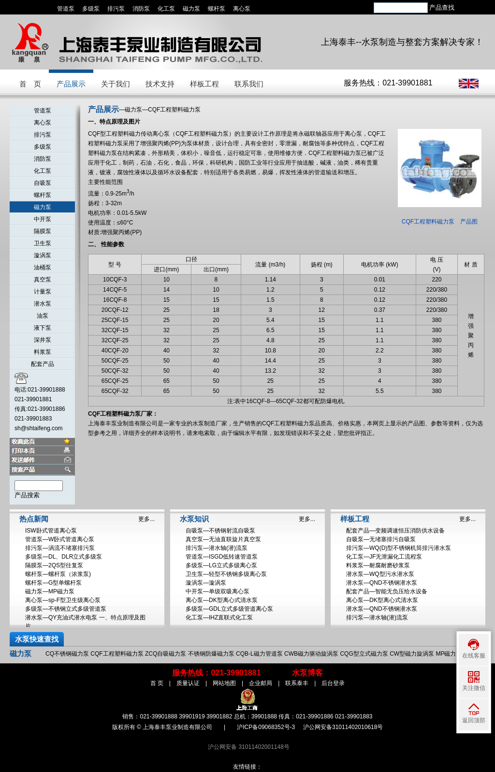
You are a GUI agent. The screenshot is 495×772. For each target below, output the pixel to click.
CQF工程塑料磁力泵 (116, 653)
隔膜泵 (42, 231)
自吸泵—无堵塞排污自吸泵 (381, 539)
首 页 (30, 84)
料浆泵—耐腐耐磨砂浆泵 (378, 565)
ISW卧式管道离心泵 (51, 530)
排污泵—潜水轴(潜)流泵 (217, 548)
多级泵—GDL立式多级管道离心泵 (229, 608)
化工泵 (166, 8)
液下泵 (42, 327)
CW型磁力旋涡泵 (412, 653)
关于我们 (115, 84)
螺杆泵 (216, 8)
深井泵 (42, 340)
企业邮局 (260, 683)
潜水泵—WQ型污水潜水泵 (380, 574)
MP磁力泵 (449, 653)
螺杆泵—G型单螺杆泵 (53, 582)
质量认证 (188, 683)
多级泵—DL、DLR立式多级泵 (63, 556)
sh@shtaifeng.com (39, 428)
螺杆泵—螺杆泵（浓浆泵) (58, 574)
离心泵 (241, 8)
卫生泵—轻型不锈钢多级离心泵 (226, 574)
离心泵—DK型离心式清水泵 (222, 600)
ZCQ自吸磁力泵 (165, 653)
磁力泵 (191, 8)
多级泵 (91, 8)
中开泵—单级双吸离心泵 (217, 591)
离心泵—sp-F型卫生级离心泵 (63, 600)
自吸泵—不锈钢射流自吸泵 (220, 530)
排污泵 (116, 8)
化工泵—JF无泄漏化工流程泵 (384, 556)
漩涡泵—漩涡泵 (206, 582)
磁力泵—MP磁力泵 (49, 591)
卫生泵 (42, 243)
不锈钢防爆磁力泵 (211, 653)
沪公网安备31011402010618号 (343, 727)
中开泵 (42, 219)
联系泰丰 (296, 683)
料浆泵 (42, 352)
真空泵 (42, 279)
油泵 (42, 315)
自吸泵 (42, 183)
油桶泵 (42, 267)
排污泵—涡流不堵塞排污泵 (60, 548)
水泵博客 (307, 673)
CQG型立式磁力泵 (364, 653)
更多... (146, 519)
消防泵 (141, 8)
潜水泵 (42, 303)
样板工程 (204, 84)
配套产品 (42, 364)
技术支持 (160, 84)
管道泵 (65, 8)
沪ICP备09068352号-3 (266, 727)
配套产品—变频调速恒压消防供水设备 (395, 530)
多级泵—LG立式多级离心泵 (221, 565)
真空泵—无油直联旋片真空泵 (223, 539)
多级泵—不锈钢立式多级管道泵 (65, 608)
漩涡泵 (42, 255)
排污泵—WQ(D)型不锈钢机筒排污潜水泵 (398, 548)
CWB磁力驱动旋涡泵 (311, 653)
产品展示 (71, 84)
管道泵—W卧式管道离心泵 (59, 539)
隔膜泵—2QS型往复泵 (54, 565)
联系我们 (248, 84)
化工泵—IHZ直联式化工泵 (219, 617)
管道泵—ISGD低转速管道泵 (222, 556)
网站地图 (224, 683)
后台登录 (333, 683)
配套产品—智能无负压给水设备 (386, 591)
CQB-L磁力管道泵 (259, 653)
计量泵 (42, 291)
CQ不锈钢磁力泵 (67, 653)
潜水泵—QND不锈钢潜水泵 (381, 582)
